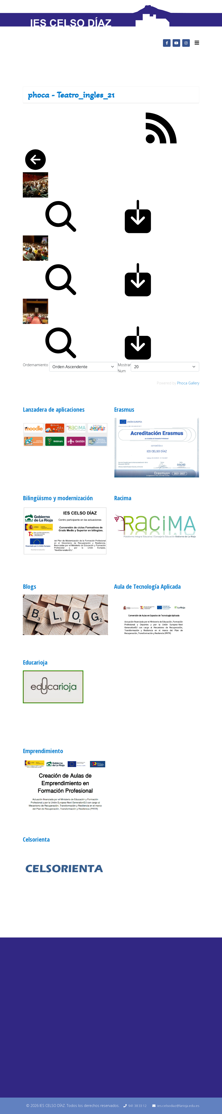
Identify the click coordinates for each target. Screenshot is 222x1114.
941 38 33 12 (137, 1106)
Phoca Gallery (188, 383)
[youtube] (176, 42)
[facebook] (167, 42)
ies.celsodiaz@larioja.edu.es (178, 1106)
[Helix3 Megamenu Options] (197, 43)
